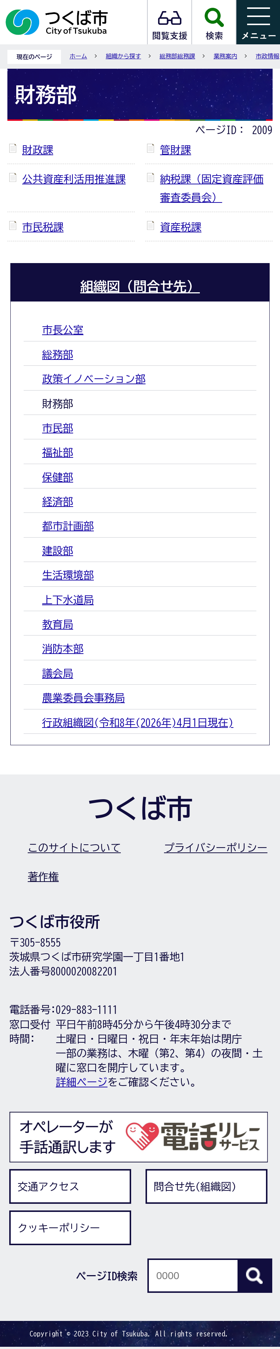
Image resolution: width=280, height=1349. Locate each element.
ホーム (78, 56)
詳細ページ (81, 1082)
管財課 (175, 149)
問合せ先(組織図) (195, 1186)
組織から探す (123, 56)
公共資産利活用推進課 (74, 179)
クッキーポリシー (58, 1228)
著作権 (43, 876)
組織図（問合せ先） (140, 286)
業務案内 (225, 56)
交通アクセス (48, 1186)
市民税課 (43, 227)
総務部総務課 (177, 56)
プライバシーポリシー (215, 847)
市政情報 (267, 56)
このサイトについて (74, 847)
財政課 (37, 149)
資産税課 (180, 227)
